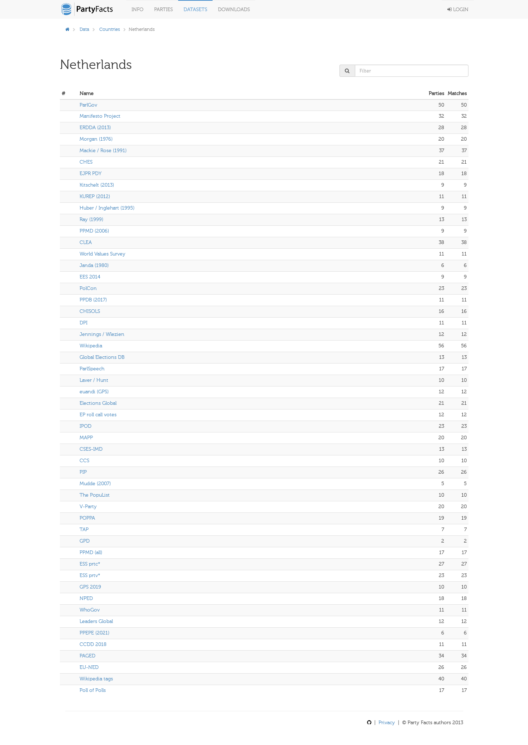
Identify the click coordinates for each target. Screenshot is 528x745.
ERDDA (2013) (95, 128)
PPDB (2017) (93, 300)
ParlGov (88, 105)
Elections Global (98, 403)
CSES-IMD (91, 449)
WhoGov (90, 610)
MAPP (86, 438)
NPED (86, 598)
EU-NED (89, 667)
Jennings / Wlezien (102, 334)
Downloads (234, 9)
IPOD (85, 426)
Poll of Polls (93, 690)
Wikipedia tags (96, 679)
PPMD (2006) (94, 231)
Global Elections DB (102, 357)
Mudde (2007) (95, 484)
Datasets (195, 9)
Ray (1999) (91, 219)
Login (457, 9)
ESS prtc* (90, 564)
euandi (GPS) (94, 392)
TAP (84, 529)
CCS (84, 461)
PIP (83, 472)
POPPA (87, 518)
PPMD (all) (91, 552)
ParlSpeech (92, 369)
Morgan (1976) (96, 139)
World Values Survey (102, 254)
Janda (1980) (94, 265)
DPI (83, 323)
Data (84, 29)
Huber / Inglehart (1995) (107, 208)
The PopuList (95, 495)
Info (137, 9)
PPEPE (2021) (94, 633)
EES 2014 (90, 277)
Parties (163, 9)
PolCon (88, 288)
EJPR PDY (90, 173)
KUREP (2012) (95, 196)
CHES (86, 162)
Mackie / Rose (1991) (103, 150)
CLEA (86, 242)
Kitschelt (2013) (97, 185)
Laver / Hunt (94, 380)
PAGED (87, 656)
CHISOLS (90, 311)
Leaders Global (96, 621)
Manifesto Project (100, 116)
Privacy (387, 723)
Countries (109, 29)
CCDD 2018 (93, 644)
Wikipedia (91, 346)
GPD (85, 541)
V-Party (88, 506)
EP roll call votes (98, 415)
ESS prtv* (90, 575)
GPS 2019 (90, 587)
